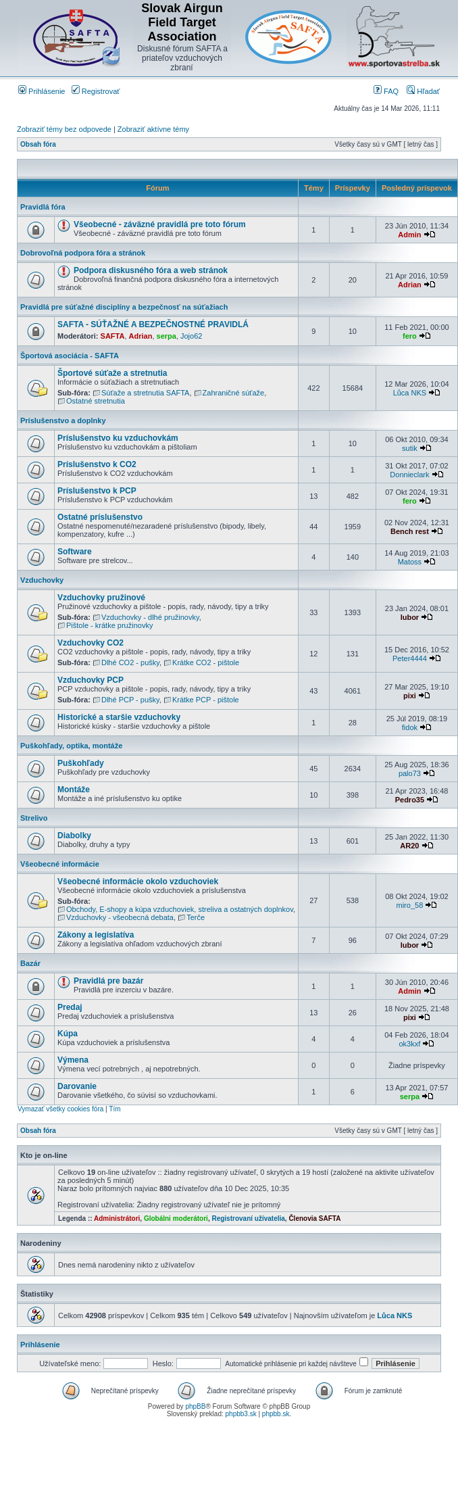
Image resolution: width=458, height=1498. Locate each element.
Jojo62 (191, 336)
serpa (166, 336)
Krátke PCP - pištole (205, 700)
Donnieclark (409, 474)
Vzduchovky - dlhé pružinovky (150, 617)
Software (74, 551)
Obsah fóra (38, 144)
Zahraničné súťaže (234, 393)
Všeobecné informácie (59, 864)
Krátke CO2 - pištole (205, 662)
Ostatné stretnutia (95, 401)
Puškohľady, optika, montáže (71, 746)
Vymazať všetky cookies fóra (60, 1109)
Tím (114, 1109)
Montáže (73, 789)
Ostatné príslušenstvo (100, 517)
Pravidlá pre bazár (108, 981)
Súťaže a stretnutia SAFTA (145, 393)
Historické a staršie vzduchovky (118, 717)
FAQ (386, 91)
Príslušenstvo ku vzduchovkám (117, 438)
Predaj (69, 1007)
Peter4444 (409, 658)
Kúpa (67, 1033)
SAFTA (113, 336)
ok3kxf (410, 1044)
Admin (409, 235)
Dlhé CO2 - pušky (130, 662)
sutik (409, 448)
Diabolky (74, 835)
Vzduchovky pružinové (101, 597)
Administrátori (117, 1218)
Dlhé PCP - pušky (130, 700)
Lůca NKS (410, 393)
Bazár (30, 963)
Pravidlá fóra (43, 207)
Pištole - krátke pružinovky (109, 625)
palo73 (410, 773)
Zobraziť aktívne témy (153, 129)
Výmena (72, 1060)
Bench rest (409, 531)
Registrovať (96, 91)
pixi (409, 696)
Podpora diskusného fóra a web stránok (151, 270)
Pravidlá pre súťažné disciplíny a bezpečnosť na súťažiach (124, 307)
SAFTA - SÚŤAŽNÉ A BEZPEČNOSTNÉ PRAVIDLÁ (153, 324)
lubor (410, 617)
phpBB (195, 1406)
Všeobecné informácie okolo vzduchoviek (137, 881)
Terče (195, 917)
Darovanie (77, 1086)
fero (410, 336)
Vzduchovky (41, 580)
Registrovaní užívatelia (247, 1218)
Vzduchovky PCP (90, 680)
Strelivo (33, 818)
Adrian (410, 285)
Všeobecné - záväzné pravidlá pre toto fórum (160, 224)
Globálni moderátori (176, 1218)
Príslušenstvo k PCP (96, 491)
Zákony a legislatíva (95, 935)
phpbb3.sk (241, 1414)
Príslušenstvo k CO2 (96, 464)
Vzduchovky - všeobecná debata (120, 917)
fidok (409, 727)
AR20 (409, 846)
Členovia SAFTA (314, 1218)
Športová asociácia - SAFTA (69, 356)
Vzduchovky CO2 (90, 643)
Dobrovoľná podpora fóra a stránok (82, 253)
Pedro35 (409, 800)
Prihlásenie (41, 91)
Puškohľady (80, 763)
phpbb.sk (276, 1414)
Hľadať (423, 91)
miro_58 (410, 905)
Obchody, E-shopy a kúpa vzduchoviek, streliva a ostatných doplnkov (179, 909)
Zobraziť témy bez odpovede (64, 129)
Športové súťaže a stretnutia (112, 373)
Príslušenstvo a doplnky (63, 420)
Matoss (410, 562)
